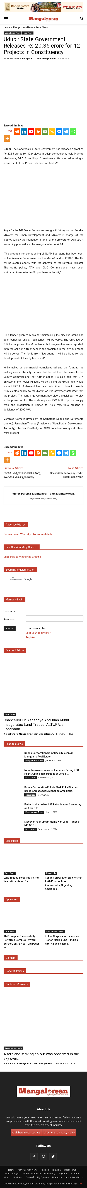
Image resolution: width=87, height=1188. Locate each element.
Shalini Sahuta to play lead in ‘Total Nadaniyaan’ (66, 474)
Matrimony (49, 1173)
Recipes (45, 1169)
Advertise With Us (74, 1177)
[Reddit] (17, 131)
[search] (40, 579)
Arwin (80, 1183)
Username (10, 611)
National (75, 1173)
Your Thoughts (12, 1173)
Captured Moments (17, 984)
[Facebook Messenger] (59, 131)
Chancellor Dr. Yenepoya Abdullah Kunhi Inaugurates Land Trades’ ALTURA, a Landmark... (36, 724)
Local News (42, 27)
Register (30, 637)
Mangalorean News (23, 27)
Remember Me (37, 628)
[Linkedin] (24, 131)
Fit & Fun (56, 1169)
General (30, 1177)
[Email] (45, 131)
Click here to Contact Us (26, 1132)
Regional (63, 1173)
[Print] (38, 131)
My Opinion (43, 1177)
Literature (57, 1177)
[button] (6, 19)
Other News (70, 1169)
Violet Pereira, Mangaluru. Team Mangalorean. (32, 58)
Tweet (9, 130)
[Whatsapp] (73, 131)
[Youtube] (31, 131)
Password (9, 619)
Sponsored (12, 899)
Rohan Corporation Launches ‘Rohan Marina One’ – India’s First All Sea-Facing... (62, 940)
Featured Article (15, 650)
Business (17, 1177)
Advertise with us (16, 524)
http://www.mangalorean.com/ (43, 499)
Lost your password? (38, 632)
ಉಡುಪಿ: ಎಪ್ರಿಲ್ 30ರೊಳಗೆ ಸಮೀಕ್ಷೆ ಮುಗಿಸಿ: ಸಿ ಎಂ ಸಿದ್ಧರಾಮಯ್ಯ (22, 474)
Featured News (14, 743)
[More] (7, 138)
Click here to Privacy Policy (59, 1132)
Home (7, 27)
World (7, 1177)
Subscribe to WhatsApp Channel (23, 556)
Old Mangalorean (32, 1173)
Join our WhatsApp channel (21, 547)
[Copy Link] (52, 131)
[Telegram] (66, 131)
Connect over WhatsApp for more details (28, 534)
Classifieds (30, 795)
